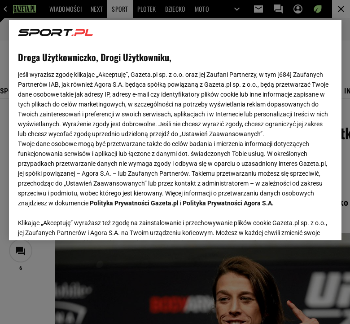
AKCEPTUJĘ (302, 222)
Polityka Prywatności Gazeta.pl (134, 203)
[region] (175, 130)
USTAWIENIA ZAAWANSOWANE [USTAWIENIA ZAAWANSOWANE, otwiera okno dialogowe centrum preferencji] (76, 222)
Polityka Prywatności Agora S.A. (228, 203)
